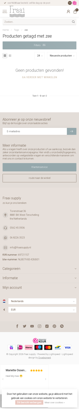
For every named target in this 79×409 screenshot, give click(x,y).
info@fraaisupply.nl (20, 247)
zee (26, 30)
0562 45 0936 (17, 227)
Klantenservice (39, 167)
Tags (16, 30)
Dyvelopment (44, 357)
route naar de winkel (39, 178)
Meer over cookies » (55, 402)
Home (6, 30)
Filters (39, 45)
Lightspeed (54, 354)
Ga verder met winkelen (39, 77)
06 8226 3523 (17, 237)
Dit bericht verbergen (29, 402)
